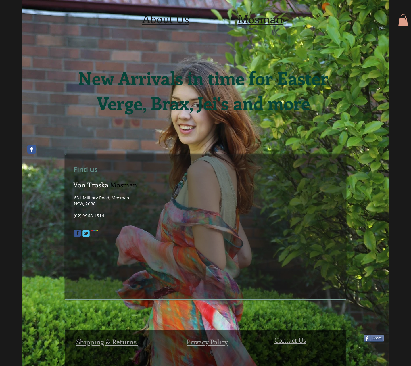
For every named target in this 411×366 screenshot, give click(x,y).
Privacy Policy (207, 341)
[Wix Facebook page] (31, 149)
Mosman (260, 18)
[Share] (374, 338)
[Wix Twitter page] (86, 233)
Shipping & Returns (107, 341)
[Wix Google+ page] (94, 233)
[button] (403, 20)
